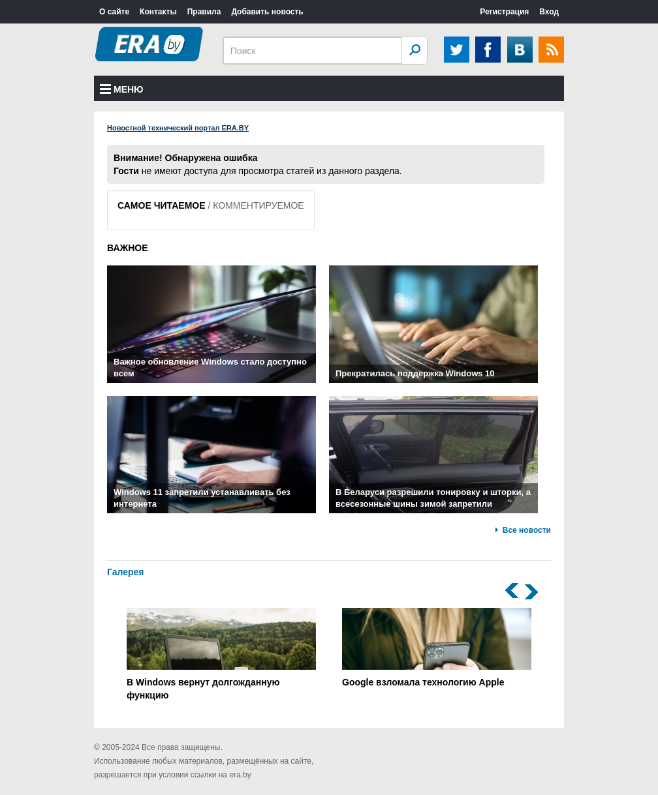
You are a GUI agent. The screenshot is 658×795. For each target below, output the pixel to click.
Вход (549, 11)
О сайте (114, 11)
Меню (122, 89)
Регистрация (504, 11)
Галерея (125, 572)
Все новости (527, 530)
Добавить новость (267, 11)
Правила (204, 11)
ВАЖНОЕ (127, 248)
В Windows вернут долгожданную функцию (221, 654)
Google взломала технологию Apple (436, 647)
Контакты (158, 11)
